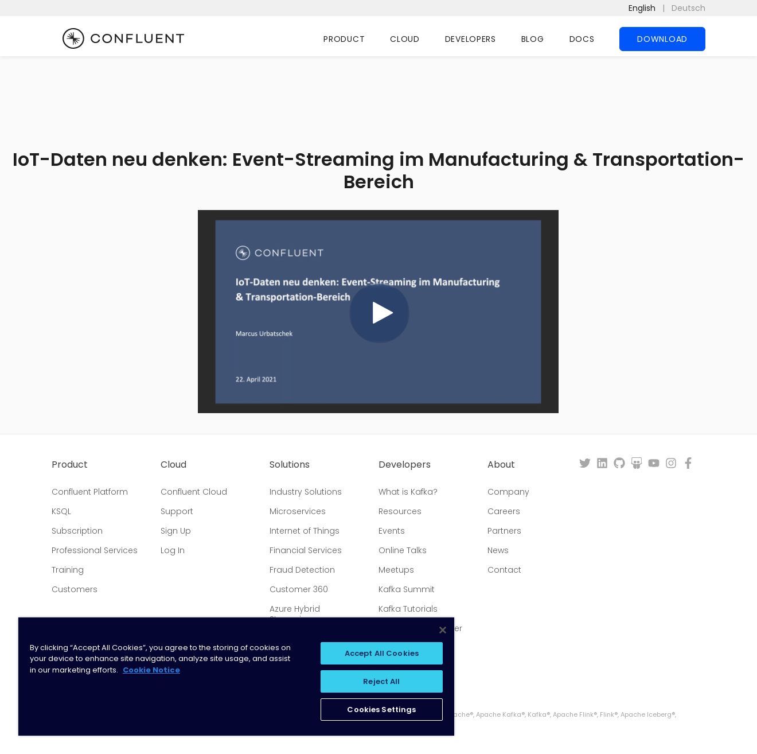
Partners (504, 531)
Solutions (290, 464)
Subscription (77, 531)
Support (177, 511)
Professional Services (95, 550)
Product (344, 39)
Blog (532, 39)
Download (662, 39)
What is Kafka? (408, 492)
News (498, 550)
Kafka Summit (406, 589)
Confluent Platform (90, 492)
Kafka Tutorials (408, 609)
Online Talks (402, 550)
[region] (236, 676)
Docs (582, 39)
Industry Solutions (306, 492)
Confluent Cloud (194, 492)
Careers (503, 511)
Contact (504, 570)
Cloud (405, 39)
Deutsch (688, 8)
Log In (173, 550)
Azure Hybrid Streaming (295, 614)
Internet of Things (305, 531)
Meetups (396, 570)
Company (508, 492)
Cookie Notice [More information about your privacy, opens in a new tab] (151, 669)
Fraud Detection (302, 570)
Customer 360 (299, 589)
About (501, 464)
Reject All (381, 681)
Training (68, 570)
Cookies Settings (381, 709)
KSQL (61, 511)
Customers (74, 589)
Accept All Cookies (382, 653)
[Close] (442, 630)
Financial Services (306, 550)
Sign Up (176, 531)
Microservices (298, 511)
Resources (400, 511)
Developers (470, 39)
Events (391, 531)
